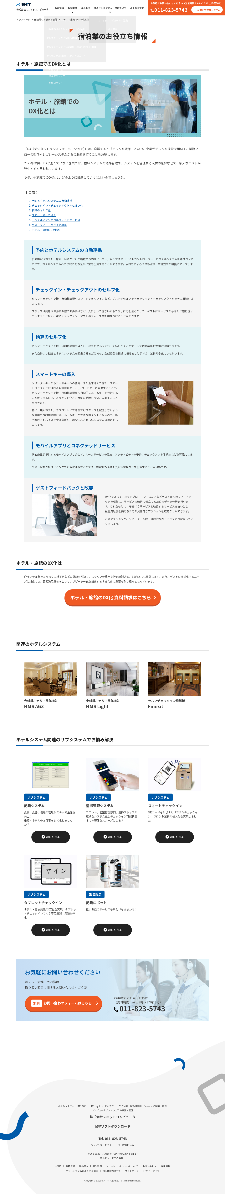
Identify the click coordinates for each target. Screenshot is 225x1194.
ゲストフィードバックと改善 (49, 225)
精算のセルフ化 (41, 210)
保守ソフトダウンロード (112, 1126)
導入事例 (85, 7)
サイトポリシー (133, 1170)
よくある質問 (137, 7)
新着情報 (59, 7)
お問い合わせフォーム (208, 9)
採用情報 (165, 1166)
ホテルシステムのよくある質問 (82, 1170)
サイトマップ (152, 1170)
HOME (58, 1166)
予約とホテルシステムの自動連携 (52, 201)
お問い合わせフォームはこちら (61, 1003)
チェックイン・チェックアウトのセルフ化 (57, 205)
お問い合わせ (149, 1166)
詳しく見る (53, 837)
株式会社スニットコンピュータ (113, 1116)
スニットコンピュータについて (110, 7)
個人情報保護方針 (111, 1170)
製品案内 (72, 7)
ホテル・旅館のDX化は (45, 230)
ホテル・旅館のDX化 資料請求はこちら (110, 597)
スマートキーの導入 (44, 215)
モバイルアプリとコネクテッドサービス (56, 220)
